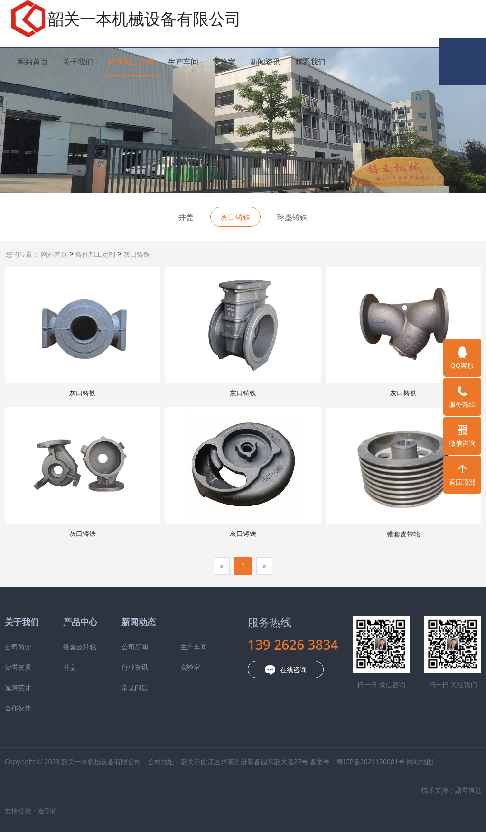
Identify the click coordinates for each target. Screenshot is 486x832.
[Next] (264, 566)
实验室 (224, 61)
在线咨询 (240, 670)
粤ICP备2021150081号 (324, 761)
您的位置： (22, 254)
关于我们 (78, 61)
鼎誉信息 (422, 790)
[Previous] (222, 566)
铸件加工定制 (130, 61)
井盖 (186, 217)
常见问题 (88, 687)
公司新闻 (88, 646)
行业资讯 (88, 667)
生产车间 (183, 61)
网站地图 (374, 761)
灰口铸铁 (136, 254)
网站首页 (33, 61)
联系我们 (310, 61)
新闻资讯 (265, 61)
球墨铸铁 (292, 217)
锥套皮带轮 (33, 646)
